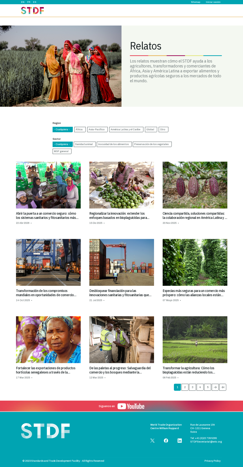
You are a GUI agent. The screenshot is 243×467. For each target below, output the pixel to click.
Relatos (163, 10)
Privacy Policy (212, 461)
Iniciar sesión (213, 2)
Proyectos (125, 10)
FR (28, 2)
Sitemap (195, 2)
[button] (48, 193)
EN (22, 2)
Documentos (203, 10)
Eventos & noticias (145, 10)
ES (34, 2)
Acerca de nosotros (103, 10)
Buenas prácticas (182, 10)
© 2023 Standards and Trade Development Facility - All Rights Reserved (63, 461)
